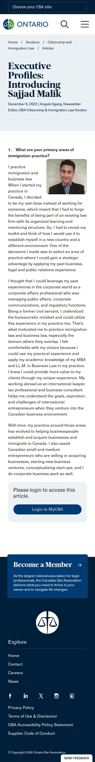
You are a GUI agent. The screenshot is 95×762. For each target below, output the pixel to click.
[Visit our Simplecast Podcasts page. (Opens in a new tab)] (75, 694)
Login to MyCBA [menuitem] (47, 509)
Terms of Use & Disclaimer (32, 716)
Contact (15, 664)
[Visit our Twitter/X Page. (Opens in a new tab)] (46, 694)
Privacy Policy (21, 707)
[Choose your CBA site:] (47, 7)
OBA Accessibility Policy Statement (40, 724)
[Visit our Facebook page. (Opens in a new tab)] (16, 694)
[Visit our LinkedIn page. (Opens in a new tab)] (31, 694)
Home (13, 42)
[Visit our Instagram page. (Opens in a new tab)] (62, 694)
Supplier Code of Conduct (31, 733)
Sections (33, 42)
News (13, 681)
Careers (15, 672)
